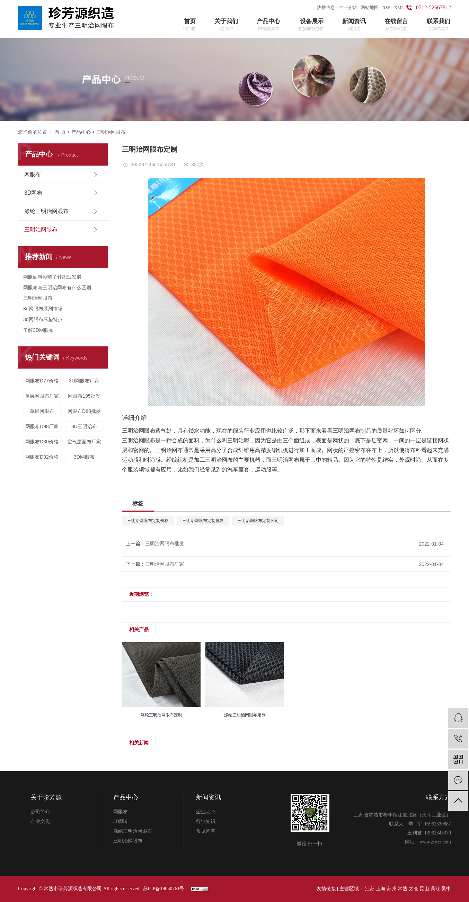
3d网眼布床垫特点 (43, 319)
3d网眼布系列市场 (43, 308)
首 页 (60, 132)
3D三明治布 (84, 426)
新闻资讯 (354, 25)
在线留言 (396, 25)
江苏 (370, 888)
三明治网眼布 (110, 132)
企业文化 (40, 821)
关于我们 (226, 25)
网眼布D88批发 (84, 411)
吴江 (435, 888)
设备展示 (311, 25)
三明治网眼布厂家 (164, 564)
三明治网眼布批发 (164, 543)
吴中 (446, 888)
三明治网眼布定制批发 (203, 520)
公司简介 (40, 811)
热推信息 (326, 7)
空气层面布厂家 (84, 441)
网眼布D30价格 (42, 441)
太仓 (413, 888)
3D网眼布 (84, 457)
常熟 (402, 888)
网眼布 (32, 174)
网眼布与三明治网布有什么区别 (57, 287)
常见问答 (205, 831)
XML (399, 7)
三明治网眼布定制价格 (148, 520)
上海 (381, 888)
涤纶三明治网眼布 (46, 211)
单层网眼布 (42, 411)
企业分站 (348, 7)
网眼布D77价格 (42, 380)
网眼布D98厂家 (42, 426)
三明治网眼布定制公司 (258, 520)
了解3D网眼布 (38, 330)
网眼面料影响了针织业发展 (52, 277)
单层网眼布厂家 (42, 396)
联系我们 (438, 25)
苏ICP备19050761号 (164, 888)
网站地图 (370, 7)
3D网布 (33, 193)
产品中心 (268, 25)
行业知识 (205, 821)
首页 (189, 25)
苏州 (392, 888)
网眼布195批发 (84, 396)
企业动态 (205, 811)
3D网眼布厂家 (84, 380)
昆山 (424, 888)
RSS (386, 7)
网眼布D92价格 (42, 457)
